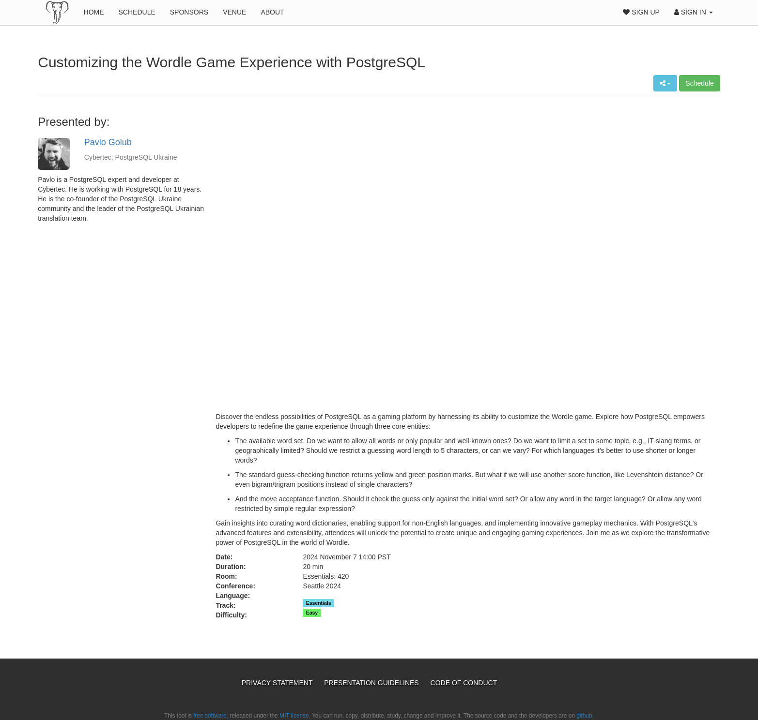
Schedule (137, 12)
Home (94, 12)
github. (585, 715)
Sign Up (641, 12)
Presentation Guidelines (372, 683)
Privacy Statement (278, 683)
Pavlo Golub (108, 142)
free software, (210, 715)
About (272, 12)
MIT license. (294, 715)
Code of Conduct (464, 683)
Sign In (693, 12)
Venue (234, 12)
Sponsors (189, 12)
